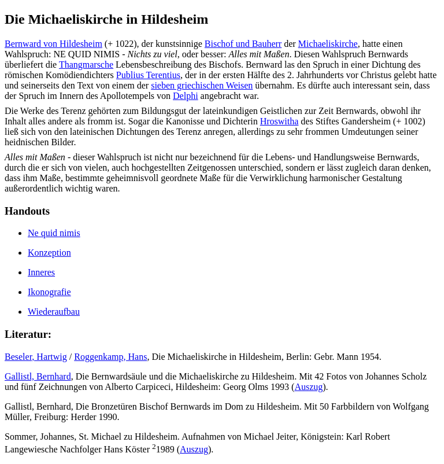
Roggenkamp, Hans (110, 357)
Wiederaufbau (54, 311)
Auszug (308, 387)
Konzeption (49, 252)
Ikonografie (49, 292)
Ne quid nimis (54, 233)
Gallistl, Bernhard (38, 376)
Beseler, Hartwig (36, 357)
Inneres (41, 272)
